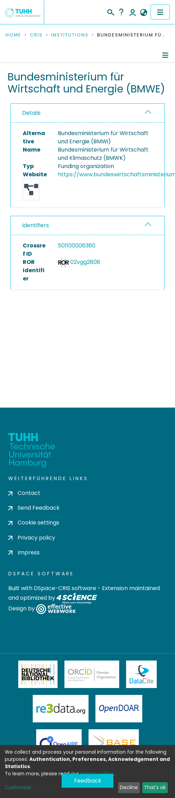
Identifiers (35, 225)
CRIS (36, 35)
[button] (143, 13)
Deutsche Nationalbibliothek (38, 674)
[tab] (87, 113)
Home (13, 35)
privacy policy (96, 773)
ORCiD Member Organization (92, 674)
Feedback (87, 781)
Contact (24, 493)
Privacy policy (31, 538)
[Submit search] (110, 11)
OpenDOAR (119, 709)
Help (121, 12)
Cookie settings (33, 523)
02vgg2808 (85, 262)
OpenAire (59, 743)
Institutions (70, 35)
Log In (132, 12)
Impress (24, 552)
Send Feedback (34, 508)
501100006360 (76, 246)
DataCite (141, 674)
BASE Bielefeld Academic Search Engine (113, 743)
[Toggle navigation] (160, 12)
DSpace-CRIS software (65, 588)
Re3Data (60, 708)
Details (31, 113)
